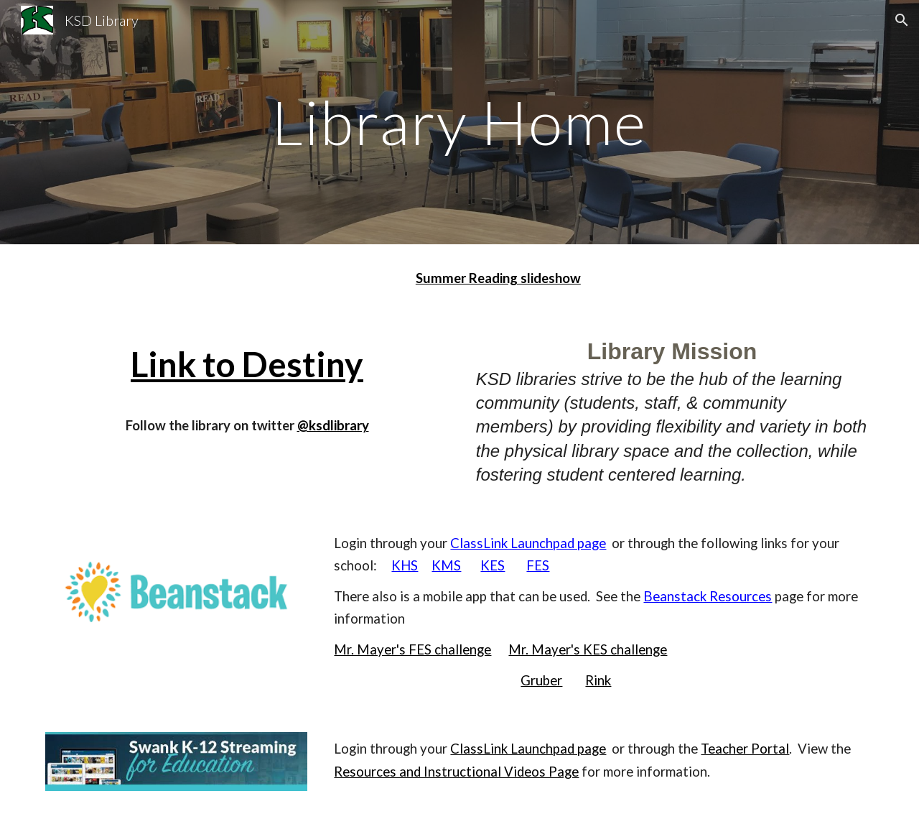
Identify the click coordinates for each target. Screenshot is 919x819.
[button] (902, 20)
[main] (459, 121)
